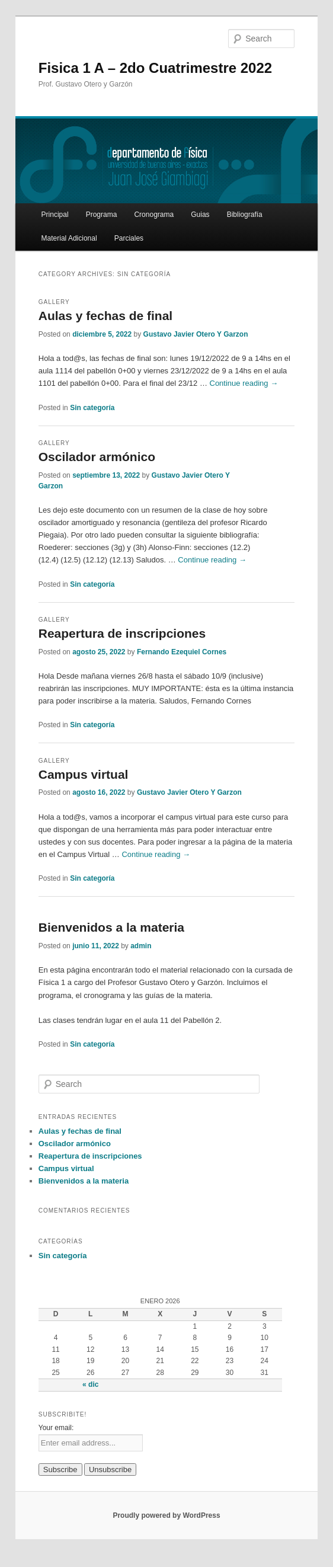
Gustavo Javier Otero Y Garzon (195, 334)
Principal (55, 214)
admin (140, 946)
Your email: (56, 1428)
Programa (101, 214)
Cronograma (154, 214)
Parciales (128, 238)
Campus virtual (84, 774)
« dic (90, 1384)
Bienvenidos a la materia (111, 927)
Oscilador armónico (97, 456)
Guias (200, 214)
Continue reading (244, 383)
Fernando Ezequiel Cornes (181, 652)
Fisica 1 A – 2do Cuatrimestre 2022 (155, 68)
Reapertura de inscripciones (122, 633)
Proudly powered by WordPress (166, 1515)
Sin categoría (92, 408)
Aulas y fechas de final (105, 315)
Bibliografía (244, 214)
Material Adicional (69, 238)
